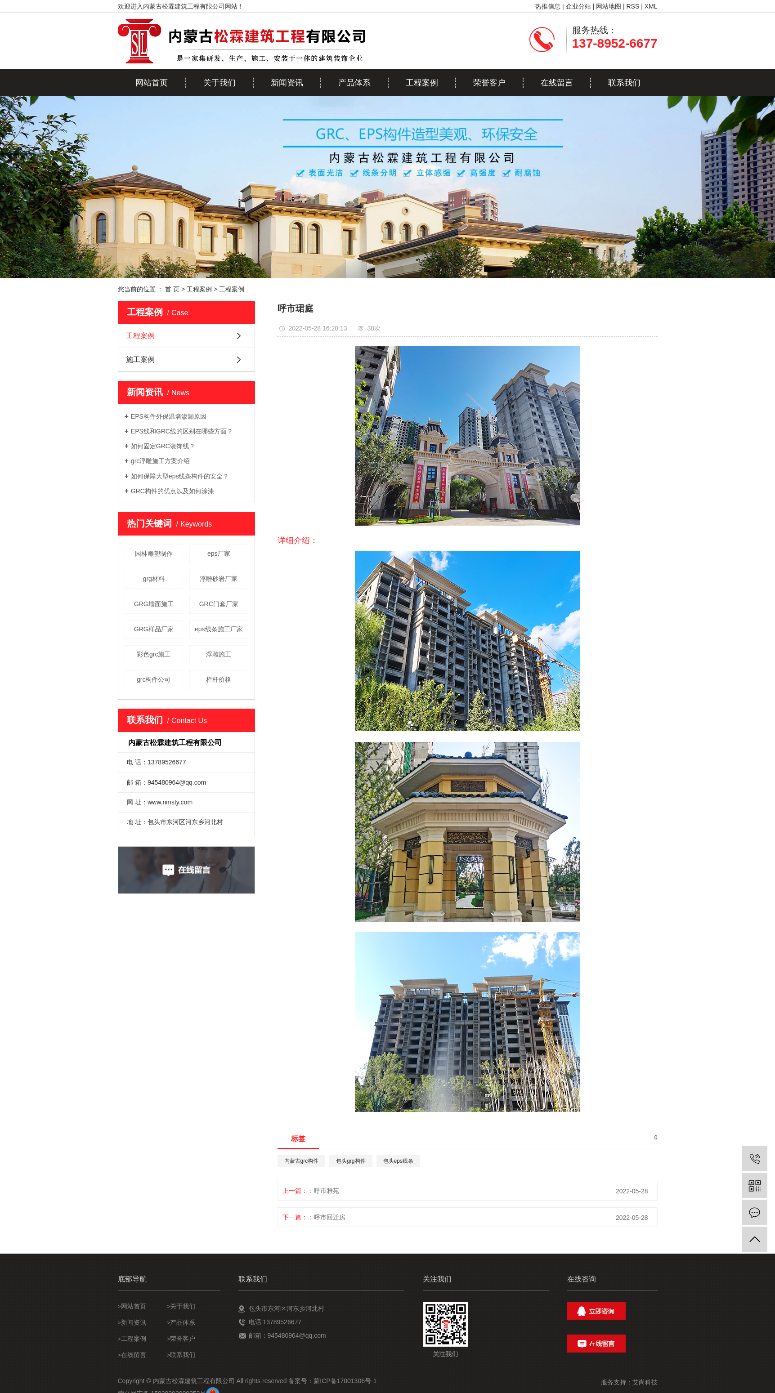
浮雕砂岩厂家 (218, 578)
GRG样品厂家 (154, 629)
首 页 (172, 289)
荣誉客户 (489, 82)
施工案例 (140, 359)
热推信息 (547, 6)
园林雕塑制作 (154, 553)
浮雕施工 (218, 654)
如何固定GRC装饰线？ (163, 446)
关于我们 (219, 82)
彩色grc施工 (153, 654)
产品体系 (354, 82)
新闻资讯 (287, 82)
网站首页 (151, 82)
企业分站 (578, 6)
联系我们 (624, 82)
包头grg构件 (350, 1161)
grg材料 (154, 578)
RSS (632, 6)
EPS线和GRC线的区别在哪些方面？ (182, 431)
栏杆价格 (218, 679)
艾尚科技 (645, 1382)
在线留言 (557, 82)
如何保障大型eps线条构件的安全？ (180, 476)
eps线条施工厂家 (219, 629)
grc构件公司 (153, 679)
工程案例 (422, 82)
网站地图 (608, 6)
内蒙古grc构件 (301, 1161)
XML (651, 6)
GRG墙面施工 (154, 603)
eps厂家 (218, 553)
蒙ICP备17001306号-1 (345, 1380)
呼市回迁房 (329, 1217)
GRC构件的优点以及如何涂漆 (172, 491)
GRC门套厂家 (218, 603)
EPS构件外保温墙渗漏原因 (168, 416)
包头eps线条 (398, 1161)
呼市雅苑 (326, 1190)
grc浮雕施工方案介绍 (160, 460)
